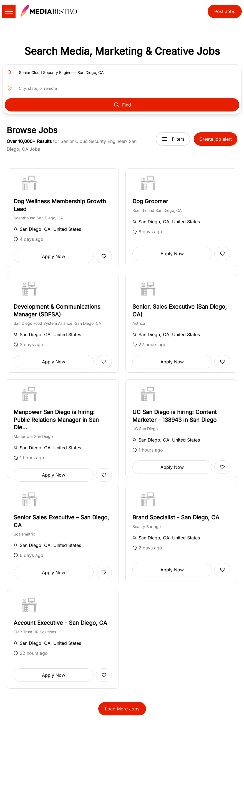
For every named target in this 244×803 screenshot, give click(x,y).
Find (122, 104)
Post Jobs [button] (224, 11)
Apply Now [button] (53, 256)
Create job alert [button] (215, 139)
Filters (173, 139)
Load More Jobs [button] (122, 709)
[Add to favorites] (104, 256)
